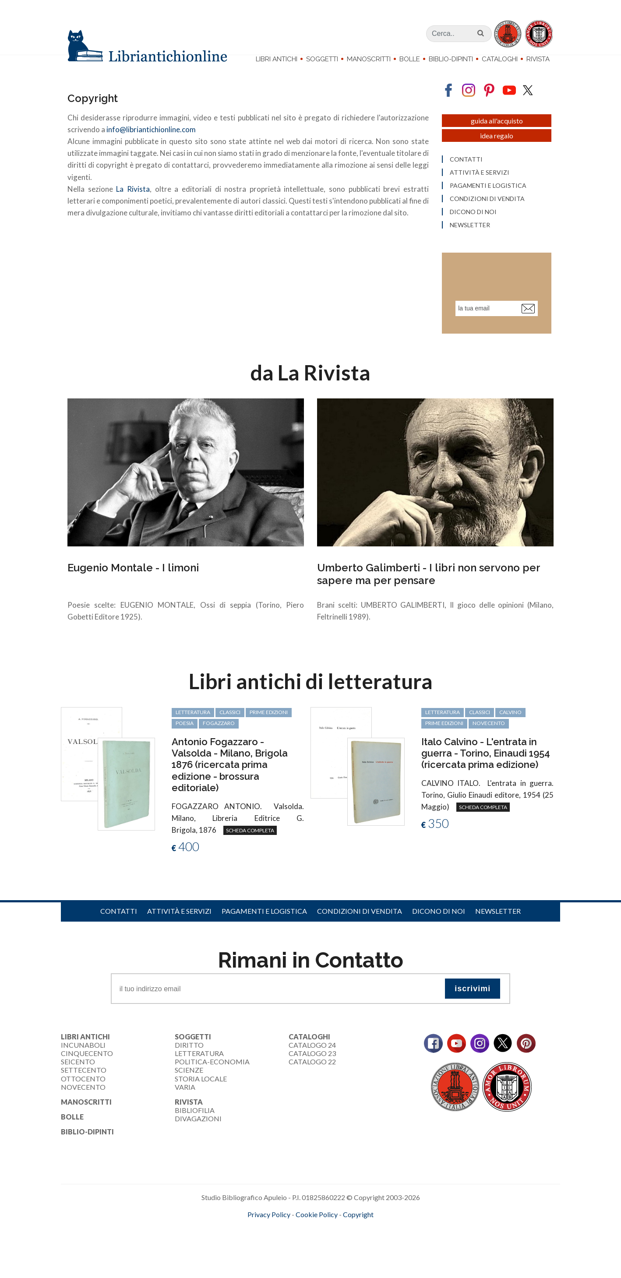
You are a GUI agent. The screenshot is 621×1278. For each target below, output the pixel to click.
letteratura (193, 730)
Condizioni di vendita (359, 929)
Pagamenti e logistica (264, 929)
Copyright (358, 1233)
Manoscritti (369, 59)
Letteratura (199, 1071)
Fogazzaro (219, 741)
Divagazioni (198, 1137)
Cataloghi (500, 59)
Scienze (189, 1088)
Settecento (83, 1088)
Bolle (409, 59)
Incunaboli (83, 1063)
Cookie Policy (317, 1233)
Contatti (118, 929)
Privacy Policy (268, 1233)
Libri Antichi (276, 59)
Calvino (510, 730)
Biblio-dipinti (451, 59)
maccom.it (284, 1246)
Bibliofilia (195, 1128)
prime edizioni (269, 730)
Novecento (489, 741)
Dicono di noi (438, 929)
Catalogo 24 (312, 1063)
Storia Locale (201, 1097)
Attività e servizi (179, 929)
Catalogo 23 (312, 1071)
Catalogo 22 (312, 1080)
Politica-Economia (212, 1080)
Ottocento (83, 1097)
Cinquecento (87, 1071)
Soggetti (322, 59)
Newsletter (498, 929)
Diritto (189, 1063)
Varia (185, 1105)
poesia (185, 741)
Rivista (538, 59)
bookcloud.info (327, 1246)
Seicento (78, 1080)
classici (229, 730)
